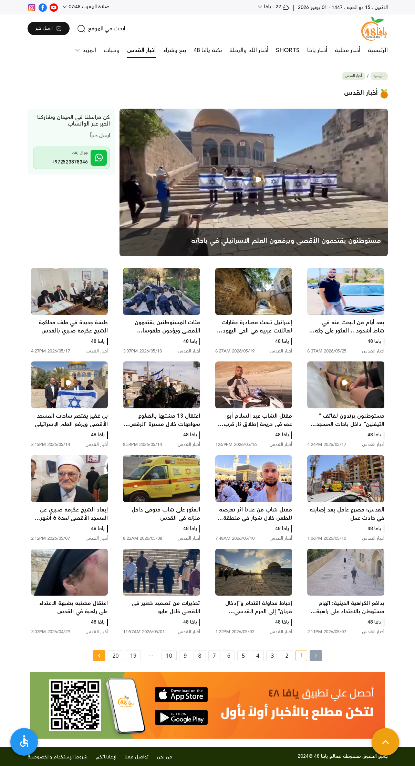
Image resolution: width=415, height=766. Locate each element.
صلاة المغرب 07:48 (88, 7)
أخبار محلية (347, 50)
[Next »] (99, 655)
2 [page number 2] (286, 655)
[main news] (254, 182)
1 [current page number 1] (299, 656)
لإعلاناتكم (106, 757)
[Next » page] (99, 655)
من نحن (164, 757)
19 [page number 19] (133, 655)
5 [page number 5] (243, 655)
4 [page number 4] (257, 655)
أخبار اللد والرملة (248, 50)
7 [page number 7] (214, 655)
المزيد (88, 50)
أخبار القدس (141, 50)
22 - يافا (276, 7)
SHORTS (288, 50)
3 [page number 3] (272, 655)
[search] (101, 28)
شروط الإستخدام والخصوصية (57, 757)
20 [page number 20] (115, 655)
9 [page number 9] (185, 655)
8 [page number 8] (199, 655)
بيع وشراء (174, 50)
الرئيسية (378, 50)
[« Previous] (316, 655)
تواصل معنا (137, 757)
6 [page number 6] (228, 655)
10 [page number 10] (169, 655)
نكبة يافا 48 (208, 50)
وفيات (112, 50)
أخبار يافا (317, 50)
